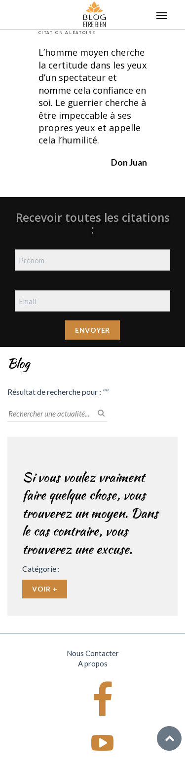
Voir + (44, 589)
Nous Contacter (93, 653)
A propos (93, 663)
